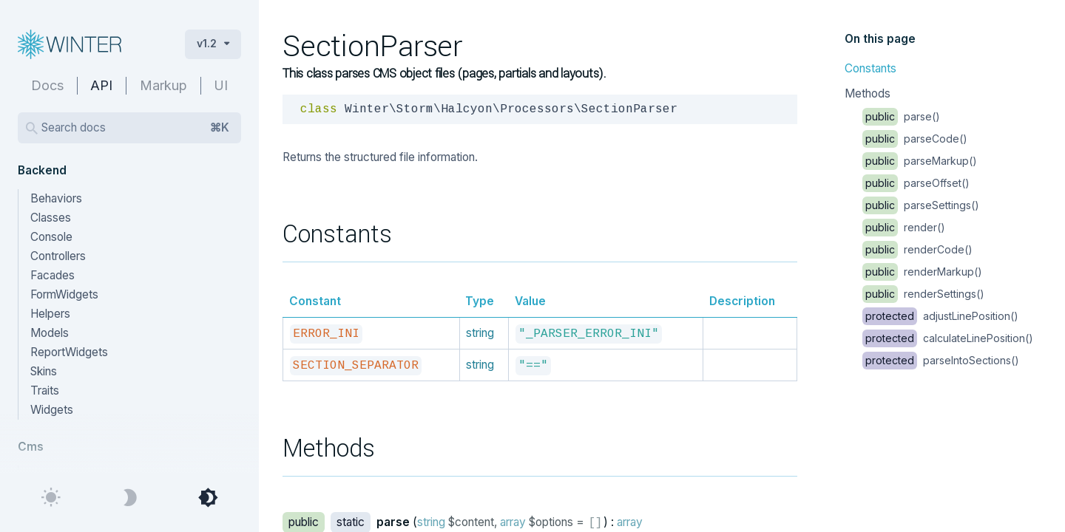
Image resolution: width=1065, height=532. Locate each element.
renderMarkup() (922, 271)
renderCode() (917, 249)
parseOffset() (916, 183)
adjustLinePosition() (940, 316)
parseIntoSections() (940, 360)
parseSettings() (920, 205)
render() (903, 227)
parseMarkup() (919, 160)
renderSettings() (923, 293)
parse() (901, 116)
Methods (867, 93)
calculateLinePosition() (947, 338)
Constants (870, 68)
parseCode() (914, 138)
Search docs (135, 127)
